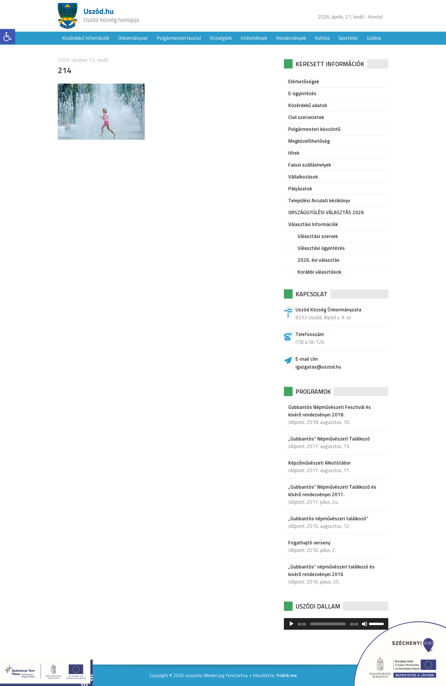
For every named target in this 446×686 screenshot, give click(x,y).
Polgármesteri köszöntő (314, 129)
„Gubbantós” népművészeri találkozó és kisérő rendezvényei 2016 (331, 570)
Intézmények (254, 38)
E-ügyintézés (302, 93)
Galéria (374, 38)
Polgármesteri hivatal (179, 38)
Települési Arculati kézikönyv (319, 200)
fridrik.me (286, 675)
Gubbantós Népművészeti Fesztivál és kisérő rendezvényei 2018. (329, 410)
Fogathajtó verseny (309, 542)
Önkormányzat (133, 38)
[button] (7, 36)
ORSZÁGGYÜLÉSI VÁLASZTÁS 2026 (326, 212)
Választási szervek (318, 236)
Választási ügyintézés (321, 248)
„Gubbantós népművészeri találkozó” (328, 518)
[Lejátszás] (291, 624)
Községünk (221, 38)
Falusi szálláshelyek (309, 165)
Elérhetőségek (303, 81)
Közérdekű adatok (307, 105)
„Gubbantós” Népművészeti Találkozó (329, 439)
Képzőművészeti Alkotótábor (319, 463)
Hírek (293, 153)
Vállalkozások (303, 176)
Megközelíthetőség (309, 141)
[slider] (328, 623)
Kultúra (322, 38)
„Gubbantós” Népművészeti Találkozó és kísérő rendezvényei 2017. (332, 490)
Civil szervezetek (306, 117)
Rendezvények (291, 38)
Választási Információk (313, 224)
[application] (336, 624)
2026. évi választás (319, 260)
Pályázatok (300, 188)
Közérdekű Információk (85, 38)
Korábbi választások (319, 272)
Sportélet (348, 38)
